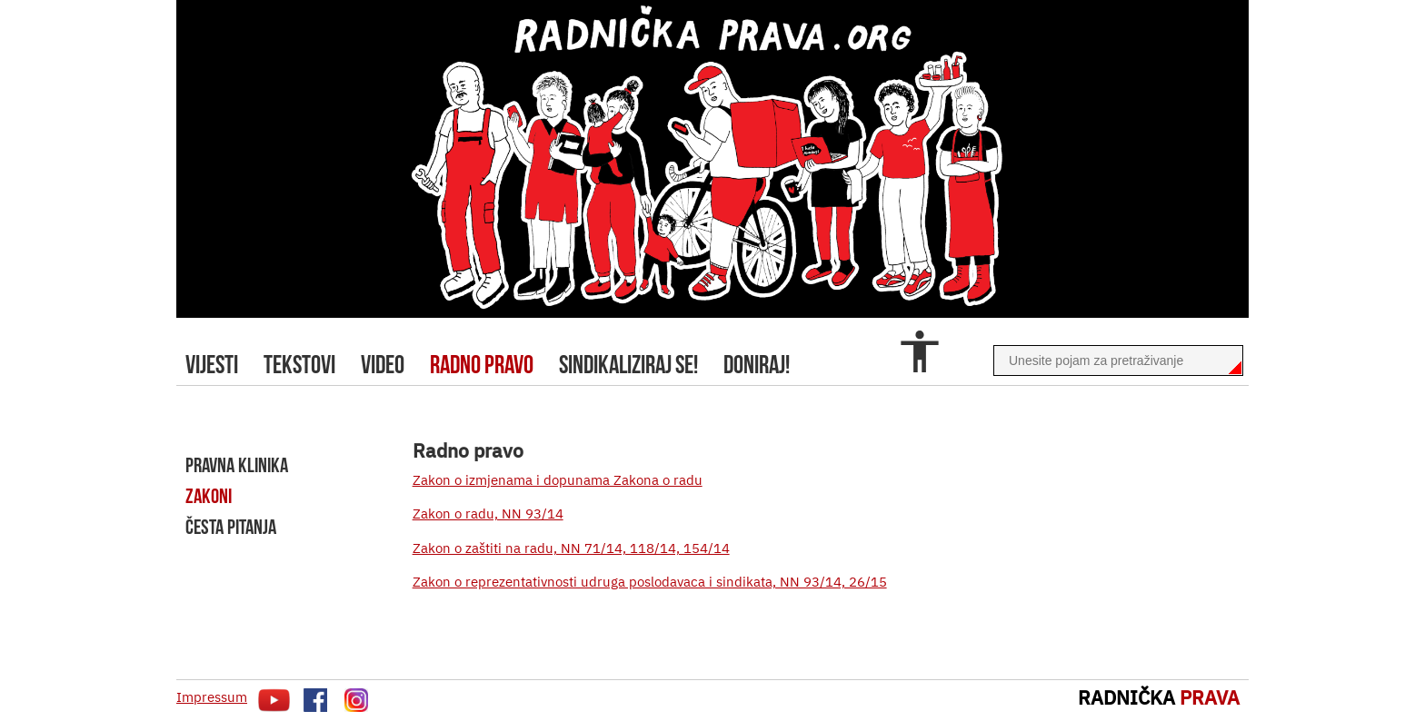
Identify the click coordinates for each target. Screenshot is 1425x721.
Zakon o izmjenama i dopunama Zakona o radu (558, 480)
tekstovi (299, 365)
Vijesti (211, 365)
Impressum (211, 697)
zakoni (208, 496)
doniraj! (756, 365)
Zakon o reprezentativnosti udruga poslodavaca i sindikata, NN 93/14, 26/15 (650, 581)
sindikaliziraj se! (628, 365)
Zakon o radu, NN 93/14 (488, 513)
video (382, 365)
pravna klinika (236, 465)
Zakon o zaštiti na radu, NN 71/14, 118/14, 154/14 (571, 548)
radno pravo (481, 365)
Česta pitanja (230, 527)
